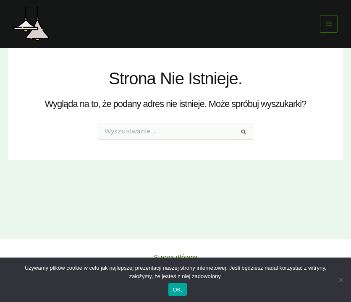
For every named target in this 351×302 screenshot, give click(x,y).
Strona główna (175, 257)
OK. (177, 289)
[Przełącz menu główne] (329, 24)
